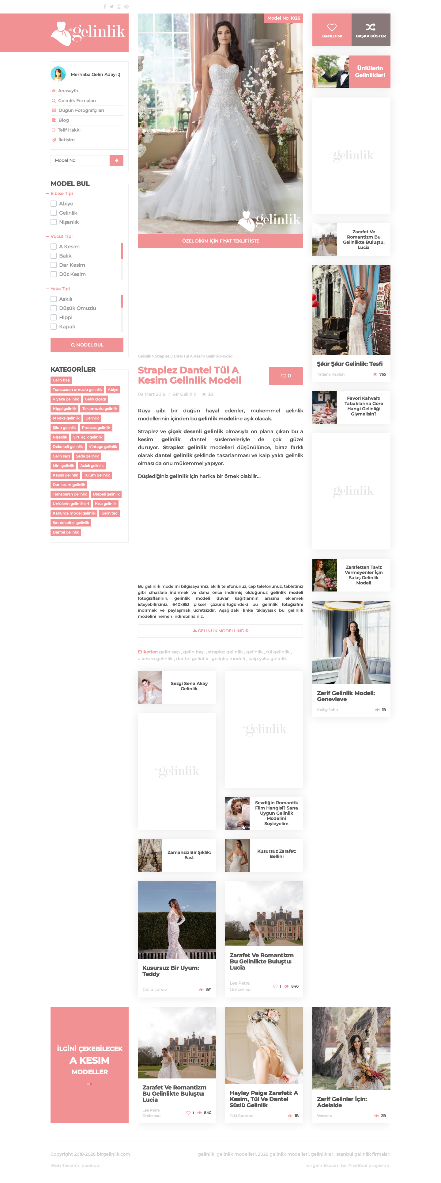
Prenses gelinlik (96, 427)
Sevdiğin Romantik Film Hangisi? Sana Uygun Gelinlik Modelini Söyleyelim (276, 813)
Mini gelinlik (63, 465)
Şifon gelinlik (64, 427)
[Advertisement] (220, 304)
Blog (60, 120)
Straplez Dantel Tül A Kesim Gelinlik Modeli (189, 375)
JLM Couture (241, 1115)
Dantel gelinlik (66, 532)
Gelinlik (92, 418)
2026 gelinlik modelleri (283, 1154)
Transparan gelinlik (70, 494)
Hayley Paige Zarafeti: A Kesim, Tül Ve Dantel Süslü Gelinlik (264, 1099)
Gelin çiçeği (95, 399)
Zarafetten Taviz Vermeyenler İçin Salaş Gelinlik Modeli (364, 575)
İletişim (63, 140)
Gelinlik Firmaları (73, 100)
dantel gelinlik (192, 658)
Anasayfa (64, 91)
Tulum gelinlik (97, 475)
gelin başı (194, 652)
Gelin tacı (109, 513)
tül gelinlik (278, 652)
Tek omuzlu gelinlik (99, 408)
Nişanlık (60, 437)
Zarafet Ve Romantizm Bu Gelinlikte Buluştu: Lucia (262, 961)
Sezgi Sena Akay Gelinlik (189, 686)
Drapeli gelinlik (106, 494)
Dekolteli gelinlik (68, 446)
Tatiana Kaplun (331, 374)
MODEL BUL (87, 345)
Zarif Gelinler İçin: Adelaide (342, 1102)
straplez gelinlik (225, 652)
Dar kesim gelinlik (69, 484)
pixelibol (90, 1165)
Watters (324, 1115)
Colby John (327, 709)
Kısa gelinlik (105, 503)
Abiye (113, 389)
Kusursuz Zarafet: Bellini (276, 853)
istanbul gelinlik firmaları (362, 1154)
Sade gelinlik (87, 456)
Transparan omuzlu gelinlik (77, 389)
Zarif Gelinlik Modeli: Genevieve (346, 696)
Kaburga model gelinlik (74, 513)
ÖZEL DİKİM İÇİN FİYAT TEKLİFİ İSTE (220, 241)
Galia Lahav (154, 989)
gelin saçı (169, 652)
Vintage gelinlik (103, 446)
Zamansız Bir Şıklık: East (189, 855)
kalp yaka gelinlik (267, 658)
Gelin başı (61, 380)
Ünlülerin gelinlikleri (71, 503)
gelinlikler (322, 1154)
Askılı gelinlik (92, 465)
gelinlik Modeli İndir (220, 630)
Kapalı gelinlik (65, 475)
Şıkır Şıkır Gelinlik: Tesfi (350, 364)
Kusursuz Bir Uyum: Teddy (170, 971)
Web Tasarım (65, 1165)
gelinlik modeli (228, 658)
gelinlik (254, 652)
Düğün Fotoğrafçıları (77, 110)
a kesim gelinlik (155, 658)
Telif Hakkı (66, 130)
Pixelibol (357, 1165)
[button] (88, 1084)
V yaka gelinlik (66, 399)
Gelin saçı (61, 456)
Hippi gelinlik (64, 408)
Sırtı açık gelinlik (87, 437)
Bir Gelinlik (184, 394)
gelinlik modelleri (236, 1154)
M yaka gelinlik (66, 418)
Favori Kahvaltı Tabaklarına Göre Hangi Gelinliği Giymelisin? (364, 406)
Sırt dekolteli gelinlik (71, 522)
